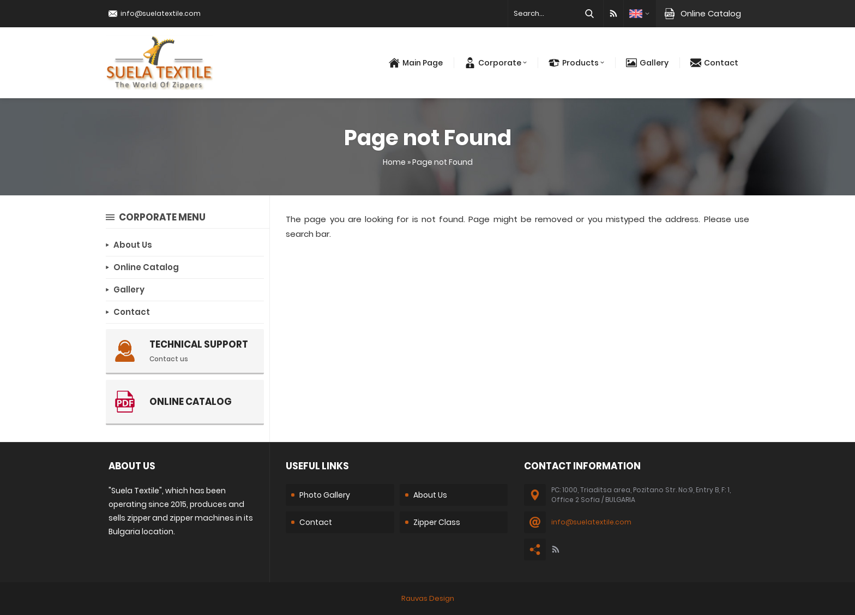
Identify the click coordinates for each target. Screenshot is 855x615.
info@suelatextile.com (161, 13)
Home (394, 162)
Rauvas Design (427, 598)
